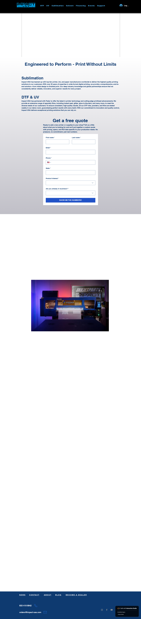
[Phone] (36, 605)
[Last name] (83, 142)
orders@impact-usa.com (30, 612)
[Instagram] (102, 610)
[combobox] (70, 183)
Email (48, 148)
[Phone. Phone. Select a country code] (49, 162)
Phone (49, 158)
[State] (70, 172)
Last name (76, 138)
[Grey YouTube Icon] (111, 610)
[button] (43, 5)
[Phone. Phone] (72, 162)
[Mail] (45, 612)
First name (50, 138)
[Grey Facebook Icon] (107, 610)
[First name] (57, 142)
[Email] (70, 152)
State (48, 168)
